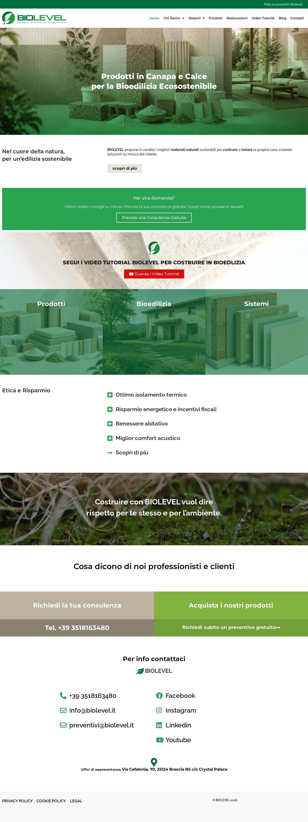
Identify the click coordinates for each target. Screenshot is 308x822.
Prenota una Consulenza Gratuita (154, 217)
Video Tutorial (263, 18)
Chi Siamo (174, 18)
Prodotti (215, 18)
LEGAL (76, 801)
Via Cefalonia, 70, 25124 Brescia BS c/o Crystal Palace (174, 769)
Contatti (297, 18)
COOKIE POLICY (52, 801)
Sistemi (196, 18)
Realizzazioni (237, 18)
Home (154, 18)
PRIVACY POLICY (17, 801)
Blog (282, 18)
